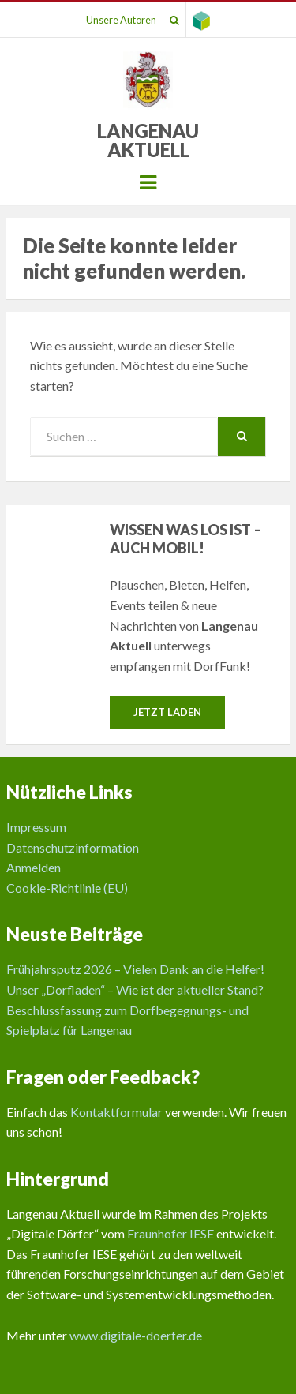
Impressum (36, 826)
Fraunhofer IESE (170, 1233)
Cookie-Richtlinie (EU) (67, 887)
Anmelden (33, 867)
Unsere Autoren (121, 19)
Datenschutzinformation (72, 847)
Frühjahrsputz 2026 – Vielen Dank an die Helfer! (135, 968)
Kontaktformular (116, 1111)
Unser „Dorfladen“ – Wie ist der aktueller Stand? (135, 989)
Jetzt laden (167, 712)
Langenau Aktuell (148, 140)
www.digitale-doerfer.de (135, 1335)
